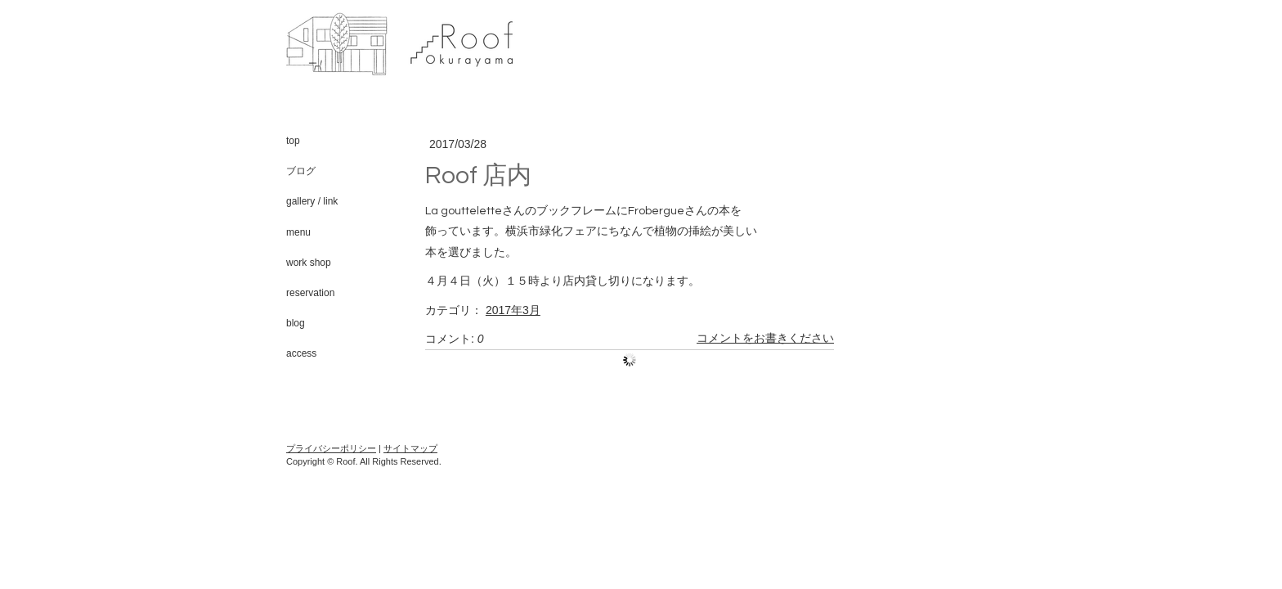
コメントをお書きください (765, 338)
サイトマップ (410, 448)
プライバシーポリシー (331, 448)
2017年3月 (513, 310)
